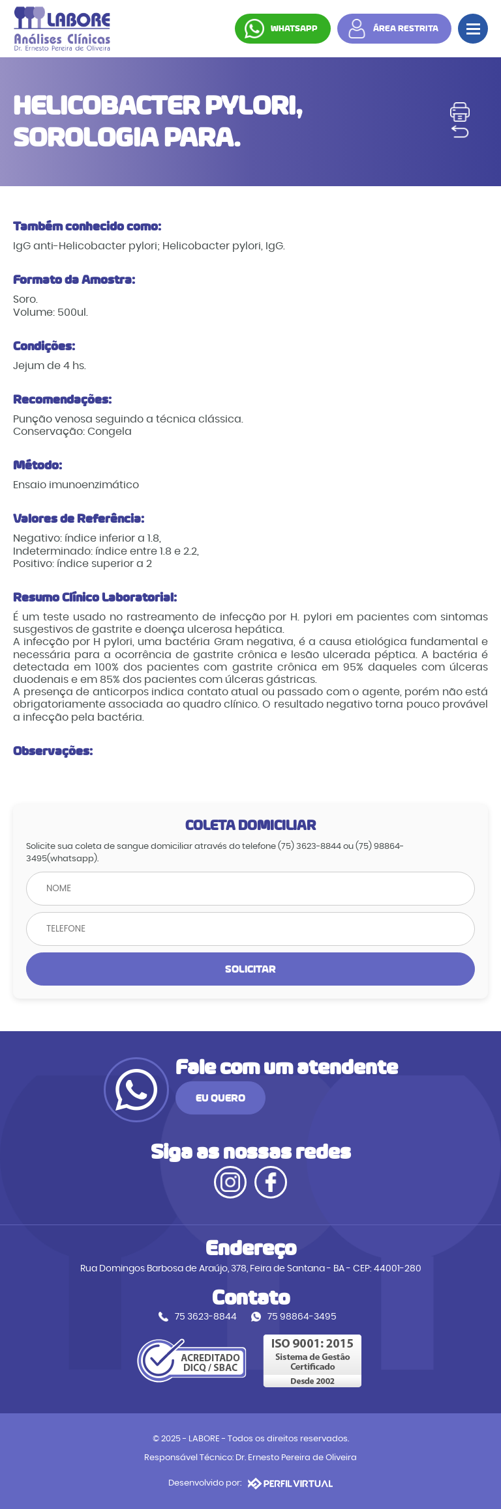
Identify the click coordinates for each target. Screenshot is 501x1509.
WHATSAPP (294, 28)
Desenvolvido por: (250, 1483)
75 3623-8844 (206, 1317)
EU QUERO (220, 1098)
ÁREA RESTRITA (405, 28)
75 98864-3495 (302, 1317)
